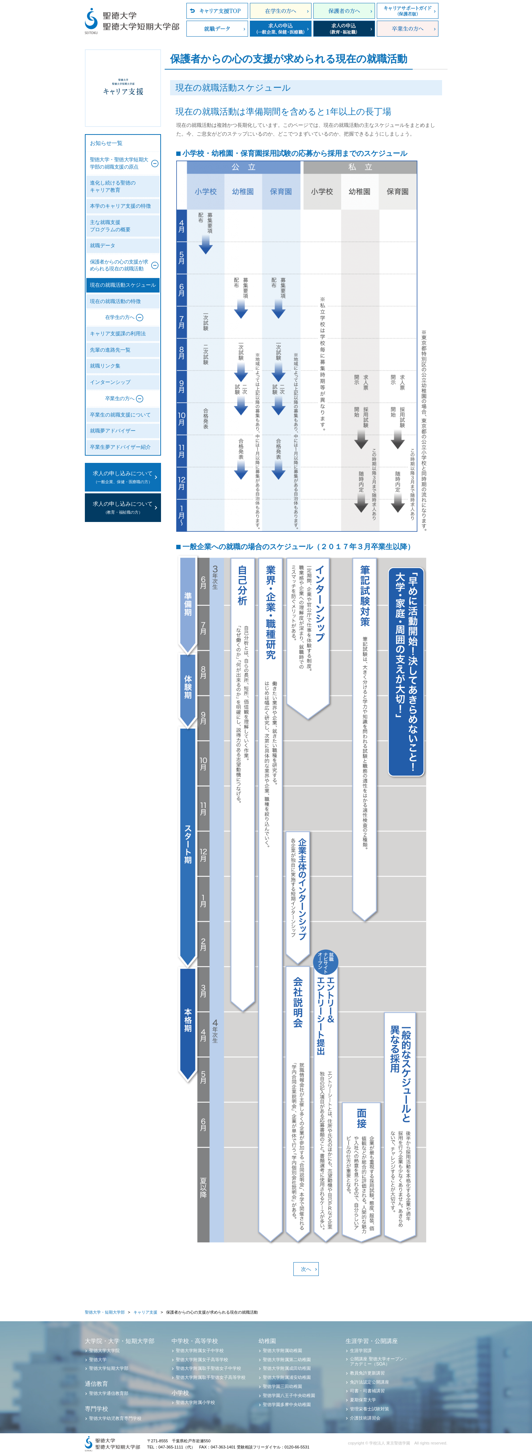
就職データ (217, 29)
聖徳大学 (98, 1359)
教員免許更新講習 (367, 1373)
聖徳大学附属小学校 (195, 1402)
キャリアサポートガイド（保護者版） (407, 11)
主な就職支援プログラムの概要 (110, 226)
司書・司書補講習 (367, 1390)
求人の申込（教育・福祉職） (344, 29)
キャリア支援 (145, 1312)
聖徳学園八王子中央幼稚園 (289, 1395)
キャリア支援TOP (217, 11)
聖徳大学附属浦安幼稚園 (287, 1377)
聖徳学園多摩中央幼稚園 (287, 1404)
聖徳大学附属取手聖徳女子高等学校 (211, 1377)
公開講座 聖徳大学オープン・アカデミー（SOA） (379, 1361)
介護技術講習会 (365, 1418)
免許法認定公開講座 (369, 1382)
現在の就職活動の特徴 (115, 301)
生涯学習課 (361, 1350)
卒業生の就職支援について (120, 415)
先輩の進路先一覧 (110, 350)
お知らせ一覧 (106, 143)
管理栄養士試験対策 (369, 1409)
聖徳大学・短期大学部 (105, 1312)
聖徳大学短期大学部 (108, 1368)
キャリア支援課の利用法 (118, 333)
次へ (306, 1269)
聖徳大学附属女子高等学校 (202, 1359)
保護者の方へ (344, 11)
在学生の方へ (281, 11)
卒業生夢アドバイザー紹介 (120, 447)
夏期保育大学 (363, 1399)
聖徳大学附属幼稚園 (282, 1350)
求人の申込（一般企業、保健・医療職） (281, 29)
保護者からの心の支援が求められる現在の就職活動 (119, 265)
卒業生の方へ (407, 29)
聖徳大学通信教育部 (108, 1393)
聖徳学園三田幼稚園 (282, 1386)
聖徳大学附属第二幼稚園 (287, 1359)
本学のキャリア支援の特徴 (120, 206)
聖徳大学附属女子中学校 (200, 1350)
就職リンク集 (105, 366)
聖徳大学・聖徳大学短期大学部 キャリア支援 (123, 88)
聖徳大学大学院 (104, 1350)
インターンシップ (110, 382)
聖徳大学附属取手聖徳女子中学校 (208, 1368)
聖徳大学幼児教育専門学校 (115, 1418)
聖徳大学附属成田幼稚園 (287, 1368)
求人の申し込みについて (123, 478)
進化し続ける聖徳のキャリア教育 (113, 186)
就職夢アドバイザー (113, 431)
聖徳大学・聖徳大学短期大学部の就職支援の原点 (119, 163)
